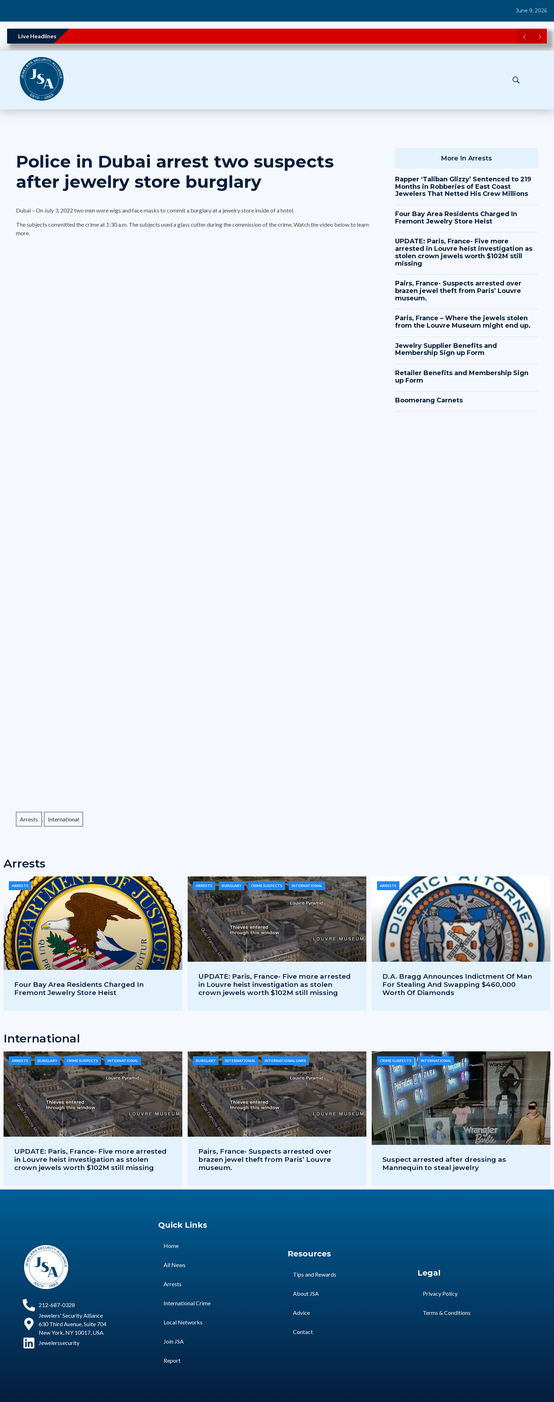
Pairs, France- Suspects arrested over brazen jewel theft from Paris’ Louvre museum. (458, 290)
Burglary (232, 885)
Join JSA (174, 1341)
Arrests (29, 819)
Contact (303, 1331)
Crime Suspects (266, 885)
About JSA (306, 1293)
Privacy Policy (440, 1293)
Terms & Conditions (447, 1312)
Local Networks (183, 1322)
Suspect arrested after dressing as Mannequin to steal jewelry (444, 1163)
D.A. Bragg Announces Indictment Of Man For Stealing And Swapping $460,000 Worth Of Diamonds (457, 984)
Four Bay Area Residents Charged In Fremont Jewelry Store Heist (456, 217)
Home (171, 1245)
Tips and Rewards (314, 1274)
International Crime (187, 1303)
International (63, 819)
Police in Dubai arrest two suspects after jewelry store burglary (175, 171)
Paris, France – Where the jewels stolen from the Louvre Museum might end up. (463, 321)
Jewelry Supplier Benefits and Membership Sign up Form (446, 349)
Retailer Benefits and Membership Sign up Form (461, 376)
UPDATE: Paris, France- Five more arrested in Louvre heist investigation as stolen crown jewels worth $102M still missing (463, 252)
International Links (285, 1060)
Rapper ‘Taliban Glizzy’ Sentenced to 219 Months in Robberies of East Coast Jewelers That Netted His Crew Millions (463, 186)
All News (174, 1264)
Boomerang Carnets (429, 400)
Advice (301, 1312)
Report (172, 1360)
